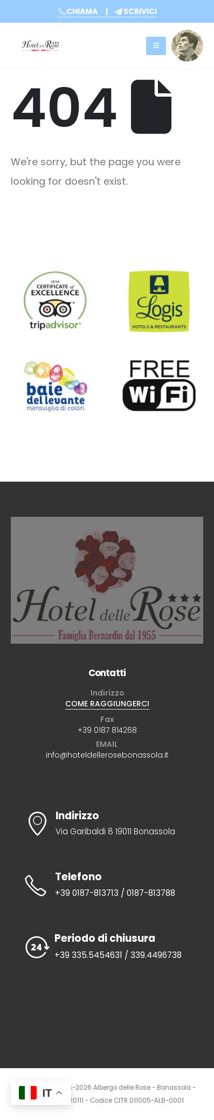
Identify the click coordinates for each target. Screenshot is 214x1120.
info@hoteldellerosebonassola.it (107, 755)
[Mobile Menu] (156, 46)
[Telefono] (107, 885)
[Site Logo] (40, 45)
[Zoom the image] (187, 36)
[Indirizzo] (107, 824)
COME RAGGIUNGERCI (107, 703)
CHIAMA (77, 11)
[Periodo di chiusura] (107, 947)
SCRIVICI (135, 11)
